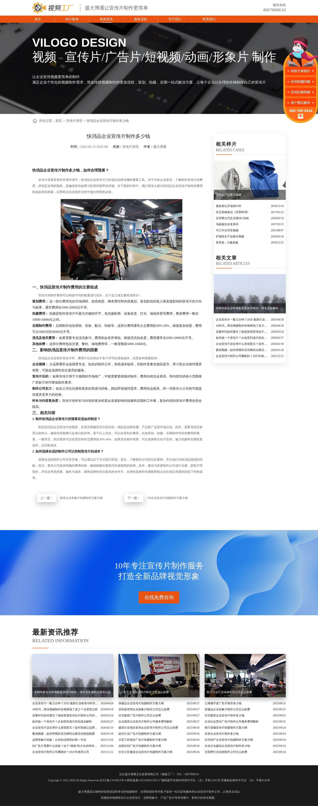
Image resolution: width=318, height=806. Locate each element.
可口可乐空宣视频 (227, 230)
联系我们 (209, 19)
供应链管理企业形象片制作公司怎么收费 (144, 709)
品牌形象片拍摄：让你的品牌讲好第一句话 (59, 739)
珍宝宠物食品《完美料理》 (233, 212)
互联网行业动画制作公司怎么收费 (226, 751)
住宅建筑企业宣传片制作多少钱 (224, 715)
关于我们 (174, 19)
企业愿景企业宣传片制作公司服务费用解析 (145, 721)
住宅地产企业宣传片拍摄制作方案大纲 (229, 739)
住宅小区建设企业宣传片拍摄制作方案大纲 (145, 751)
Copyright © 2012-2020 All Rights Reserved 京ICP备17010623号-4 (87, 780)
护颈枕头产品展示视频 (230, 236)
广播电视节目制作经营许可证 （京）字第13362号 (189, 780)
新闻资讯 (106, 19)
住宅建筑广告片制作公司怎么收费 (139, 715)
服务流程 (140, 19)
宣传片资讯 (74, 120)
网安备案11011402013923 (142, 780)
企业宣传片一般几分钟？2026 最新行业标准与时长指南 (242, 319)
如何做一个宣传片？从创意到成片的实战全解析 (242, 337)
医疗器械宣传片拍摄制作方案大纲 (226, 727)
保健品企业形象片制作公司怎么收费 (227, 709)
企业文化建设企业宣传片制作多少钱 (227, 745)
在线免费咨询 (159, 597)
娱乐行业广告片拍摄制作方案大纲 (139, 733)
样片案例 (72, 19)
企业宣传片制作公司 (207, 791)
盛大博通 (83, 791)
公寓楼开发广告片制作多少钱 (223, 703)
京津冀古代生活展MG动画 (232, 218)
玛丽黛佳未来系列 (227, 224)
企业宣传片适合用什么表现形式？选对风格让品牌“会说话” (242, 343)
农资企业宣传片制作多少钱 (222, 733)
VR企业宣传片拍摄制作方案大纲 (167, 497)
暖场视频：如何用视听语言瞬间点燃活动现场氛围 (242, 350)
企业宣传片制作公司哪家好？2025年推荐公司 (242, 356)
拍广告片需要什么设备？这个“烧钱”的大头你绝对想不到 (65, 745)
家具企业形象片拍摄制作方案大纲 (81, 497)
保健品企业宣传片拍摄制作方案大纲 (141, 703)
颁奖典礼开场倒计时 (228, 206)
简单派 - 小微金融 (227, 242)
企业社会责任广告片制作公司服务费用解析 (232, 721)
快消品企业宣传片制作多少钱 (108, 120)
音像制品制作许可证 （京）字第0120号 (245, 780)
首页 (37, 19)
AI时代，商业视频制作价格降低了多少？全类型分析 (242, 325)
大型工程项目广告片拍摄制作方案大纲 (142, 739)
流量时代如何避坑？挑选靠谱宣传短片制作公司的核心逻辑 (242, 331)
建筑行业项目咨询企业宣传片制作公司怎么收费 (148, 727)
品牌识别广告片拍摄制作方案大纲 (139, 745)
